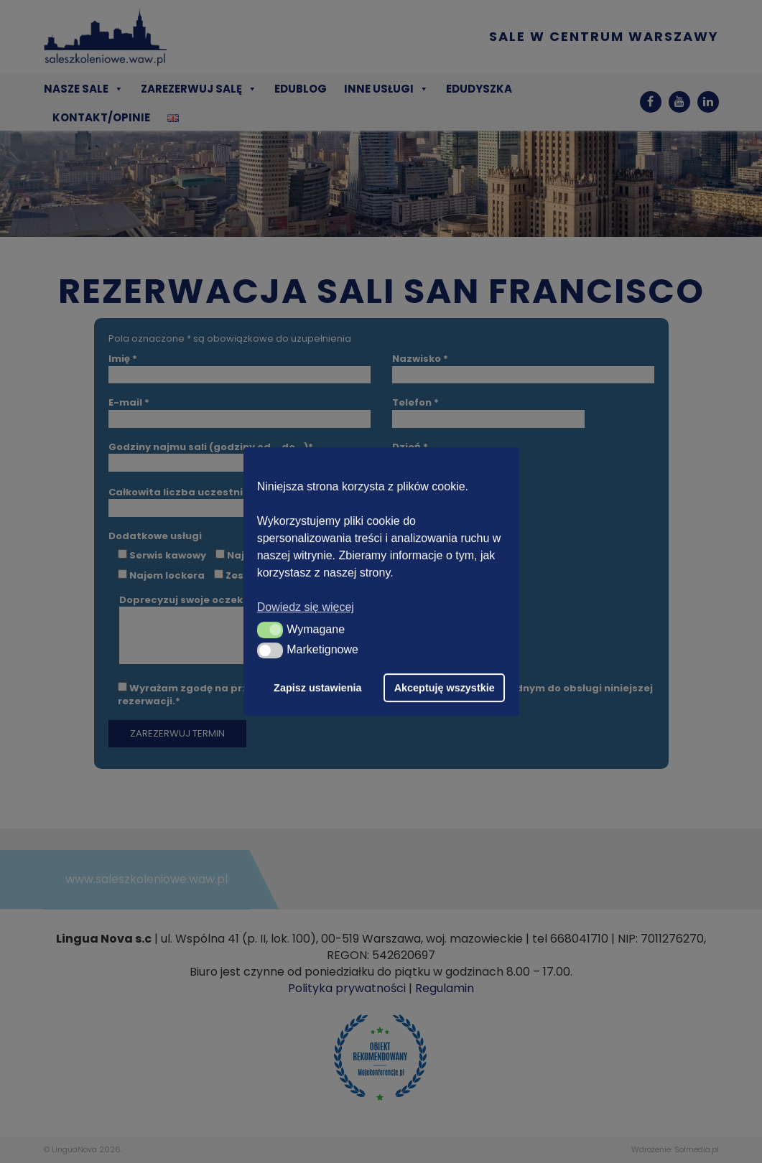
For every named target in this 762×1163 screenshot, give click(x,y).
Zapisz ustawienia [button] (317, 687)
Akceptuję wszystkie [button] (444, 687)
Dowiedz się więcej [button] (305, 607)
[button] (270, 629)
